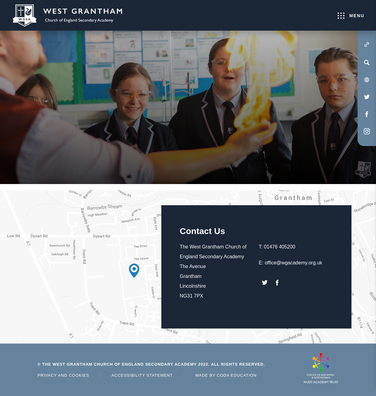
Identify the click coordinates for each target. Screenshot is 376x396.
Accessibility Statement (142, 375)
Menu (351, 16)
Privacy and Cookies (63, 375)
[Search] (367, 62)
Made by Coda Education (226, 375)
